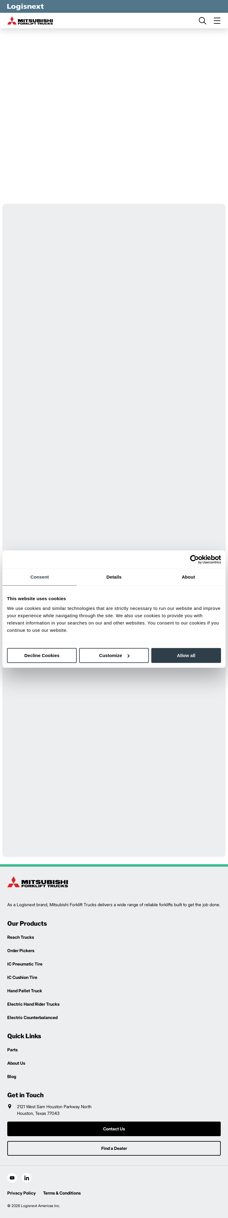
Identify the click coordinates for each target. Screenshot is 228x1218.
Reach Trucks (20, 937)
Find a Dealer (114, 1148)
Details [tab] (114, 576)
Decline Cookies (41, 655)
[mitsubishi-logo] (30, 20)
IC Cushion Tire (22, 977)
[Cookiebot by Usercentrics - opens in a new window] (194, 559)
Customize (114, 655)
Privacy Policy (21, 1192)
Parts (12, 1049)
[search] (202, 20)
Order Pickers (20, 950)
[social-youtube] (12, 1178)
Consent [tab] (39, 576)
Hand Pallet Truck (24, 990)
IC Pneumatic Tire (24, 963)
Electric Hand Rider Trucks (33, 1004)
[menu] (217, 20)
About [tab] (188, 576)
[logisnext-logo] (37, 881)
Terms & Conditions (62, 1192)
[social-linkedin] (27, 1178)
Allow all (186, 655)
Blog (11, 1076)
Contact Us (114, 1128)
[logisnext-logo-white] (25, 6)
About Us (16, 1063)
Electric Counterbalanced (32, 1017)
